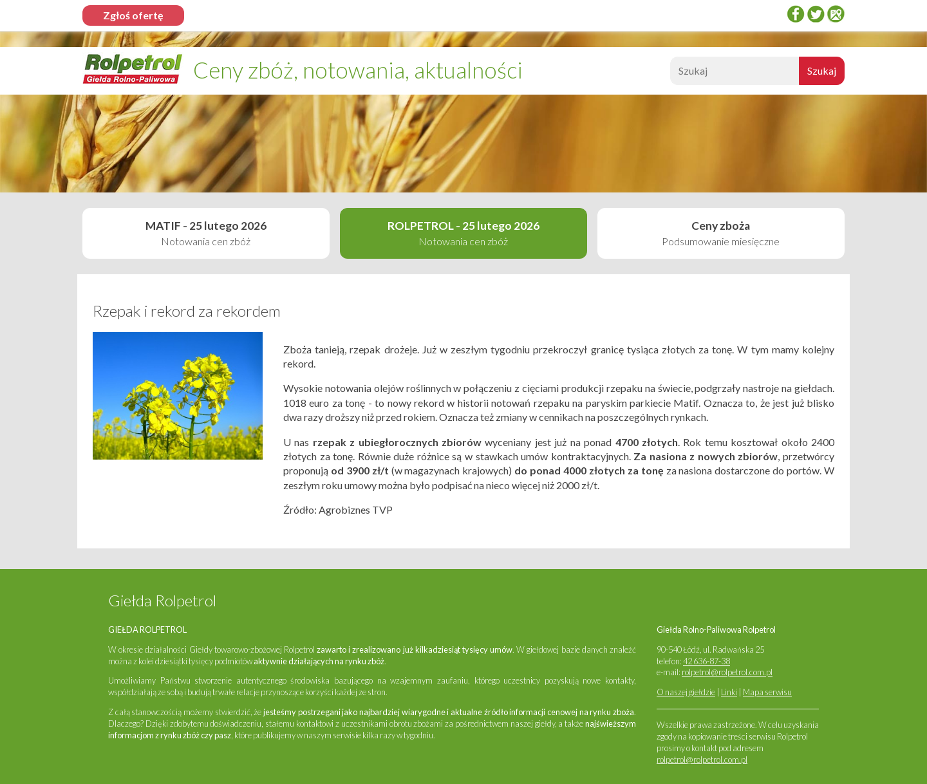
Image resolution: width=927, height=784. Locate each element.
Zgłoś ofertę (133, 15)
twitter (816, 14)
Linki (729, 692)
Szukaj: (668, 74)
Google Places (836, 14)
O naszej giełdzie (686, 692)
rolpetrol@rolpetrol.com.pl (727, 672)
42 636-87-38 (706, 661)
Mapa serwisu (767, 692)
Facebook (796, 14)
